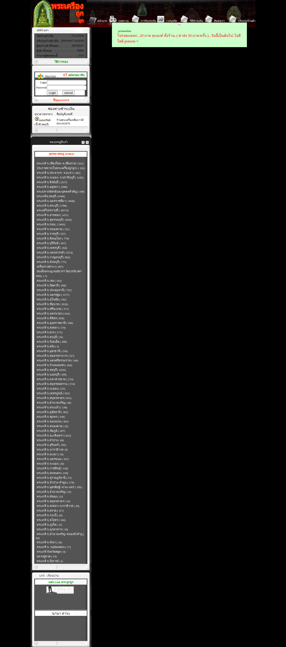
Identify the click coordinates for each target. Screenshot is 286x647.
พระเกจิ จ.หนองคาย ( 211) (53, 229)
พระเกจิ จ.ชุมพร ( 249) (51, 416)
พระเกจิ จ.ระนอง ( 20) (50, 463)
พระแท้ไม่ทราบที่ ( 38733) (53, 210)
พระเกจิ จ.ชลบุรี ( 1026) (51, 370)
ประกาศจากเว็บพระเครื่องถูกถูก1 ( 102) (61, 168)
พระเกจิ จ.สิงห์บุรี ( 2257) (52, 182)
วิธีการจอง (61, 61)
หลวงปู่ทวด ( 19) (47, 556)
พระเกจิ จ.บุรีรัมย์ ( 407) (51, 243)
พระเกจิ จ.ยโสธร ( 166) (51, 520)
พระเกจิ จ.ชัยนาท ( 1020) (52, 304)
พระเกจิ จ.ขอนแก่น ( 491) (53, 421)
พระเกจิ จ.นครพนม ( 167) (53, 459)
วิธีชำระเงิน (196, 21)
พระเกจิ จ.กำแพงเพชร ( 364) (54, 365)
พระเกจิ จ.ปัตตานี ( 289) (51, 285)
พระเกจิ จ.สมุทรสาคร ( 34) (53, 501)
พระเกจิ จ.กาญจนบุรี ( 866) (53, 257)
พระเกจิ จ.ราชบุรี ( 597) (51, 233)
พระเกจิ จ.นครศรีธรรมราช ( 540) (57, 360)
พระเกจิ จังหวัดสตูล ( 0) (51, 551)
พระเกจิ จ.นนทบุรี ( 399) (52, 374)
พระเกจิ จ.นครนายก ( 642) (53, 313)
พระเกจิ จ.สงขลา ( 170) (51, 327)
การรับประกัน (148, 21)
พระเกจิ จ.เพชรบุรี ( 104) (52, 248)
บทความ (123, 21)
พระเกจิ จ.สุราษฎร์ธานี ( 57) (54, 477)
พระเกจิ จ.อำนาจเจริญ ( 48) (54, 402)
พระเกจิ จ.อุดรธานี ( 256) (52, 351)
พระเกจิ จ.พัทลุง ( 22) (50, 496)
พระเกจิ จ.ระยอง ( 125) (51, 388)
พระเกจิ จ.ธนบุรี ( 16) (50, 337)
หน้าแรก (102, 21)
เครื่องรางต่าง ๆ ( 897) (50, 266)
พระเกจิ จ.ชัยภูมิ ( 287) (51, 431)
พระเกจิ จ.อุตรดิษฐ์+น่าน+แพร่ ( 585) (59, 487)
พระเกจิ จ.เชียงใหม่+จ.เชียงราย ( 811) (60, 163)
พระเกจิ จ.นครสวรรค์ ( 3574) (55, 252)
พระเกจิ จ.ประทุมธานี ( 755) (54, 290)
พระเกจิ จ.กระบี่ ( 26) (50, 515)
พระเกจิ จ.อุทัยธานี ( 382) (52, 412)
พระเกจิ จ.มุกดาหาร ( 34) (52, 529)
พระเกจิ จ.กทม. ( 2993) (51, 224)
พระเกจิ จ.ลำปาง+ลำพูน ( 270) (55, 482)
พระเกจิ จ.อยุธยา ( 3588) (52, 187)
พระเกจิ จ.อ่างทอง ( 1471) (53, 215)
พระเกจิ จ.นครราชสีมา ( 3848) (56, 201)
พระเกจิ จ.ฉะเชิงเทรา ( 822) (54, 435)
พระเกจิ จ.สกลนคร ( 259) (52, 473)
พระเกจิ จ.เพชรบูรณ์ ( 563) (53, 393)
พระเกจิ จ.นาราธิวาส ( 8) (52, 449)
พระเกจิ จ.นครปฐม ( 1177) (53, 294)
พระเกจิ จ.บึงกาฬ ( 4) (50, 561)
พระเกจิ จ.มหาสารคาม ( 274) (55, 379)
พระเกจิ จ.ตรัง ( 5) (48, 346)
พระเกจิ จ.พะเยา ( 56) (50, 454)
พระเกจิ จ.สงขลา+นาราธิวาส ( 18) (58, 506)
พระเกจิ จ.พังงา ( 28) (49, 542)
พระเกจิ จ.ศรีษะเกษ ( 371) (53, 309)
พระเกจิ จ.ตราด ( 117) (50, 510)
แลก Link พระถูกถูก (61, 582)
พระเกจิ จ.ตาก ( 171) (49, 332)
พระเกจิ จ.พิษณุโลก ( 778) (53, 238)
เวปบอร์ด (171, 21)
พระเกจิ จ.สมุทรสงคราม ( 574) (56, 384)
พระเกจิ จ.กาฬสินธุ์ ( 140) (52, 468)
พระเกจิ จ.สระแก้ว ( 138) (52, 407)
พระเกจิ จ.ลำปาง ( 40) (50, 440)
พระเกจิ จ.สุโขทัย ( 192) (51, 299)
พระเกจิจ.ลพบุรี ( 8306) (51, 196)
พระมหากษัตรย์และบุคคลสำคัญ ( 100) (61, 191)
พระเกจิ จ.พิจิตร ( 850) (50, 318)
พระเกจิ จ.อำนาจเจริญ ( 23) (54, 492)
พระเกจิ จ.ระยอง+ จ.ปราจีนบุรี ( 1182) (60, 177)
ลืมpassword (61, 100)
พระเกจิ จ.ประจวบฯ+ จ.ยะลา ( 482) (58, 172)
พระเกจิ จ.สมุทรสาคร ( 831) (54, 398)
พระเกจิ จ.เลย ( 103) (49, 280)
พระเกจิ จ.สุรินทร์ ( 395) (51, 445)
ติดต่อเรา (219, 21)
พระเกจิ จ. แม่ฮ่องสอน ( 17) (54, 547)
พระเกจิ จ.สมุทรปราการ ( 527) (55, 355)
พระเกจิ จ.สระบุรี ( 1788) (52, 205)
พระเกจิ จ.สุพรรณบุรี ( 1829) (54, 219)
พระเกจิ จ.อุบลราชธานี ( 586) (55, 323)
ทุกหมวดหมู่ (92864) (61, 153)
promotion (124, 31)
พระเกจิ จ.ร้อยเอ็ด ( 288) (52, 341)
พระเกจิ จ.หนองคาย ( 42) (52, 426)
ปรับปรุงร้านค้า (246, 21)
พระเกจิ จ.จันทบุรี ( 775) (51, 262)
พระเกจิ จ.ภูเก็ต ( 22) (49, 524)
